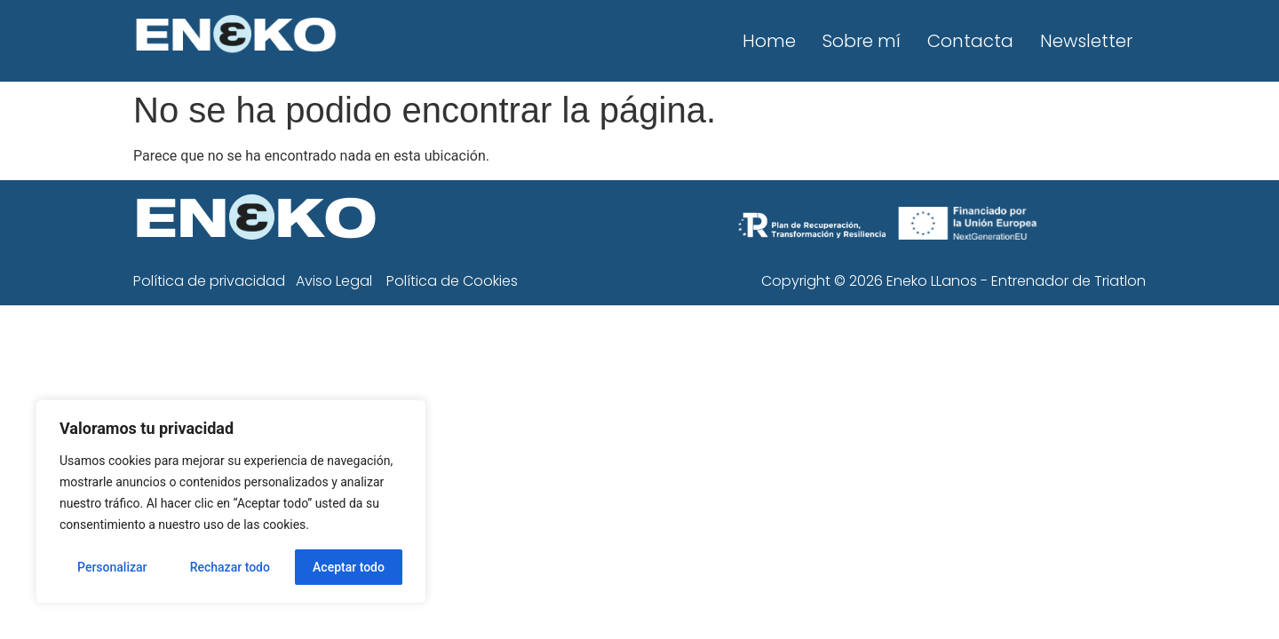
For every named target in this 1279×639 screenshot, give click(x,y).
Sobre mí (861, 40)
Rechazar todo (230, 567)
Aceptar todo (349, 567)
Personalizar (112, 567)
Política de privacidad (209, 281)
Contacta (970, 40)
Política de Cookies (452, 281)
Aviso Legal (334, 281)
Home (769, 40)
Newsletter (1086, 40)
